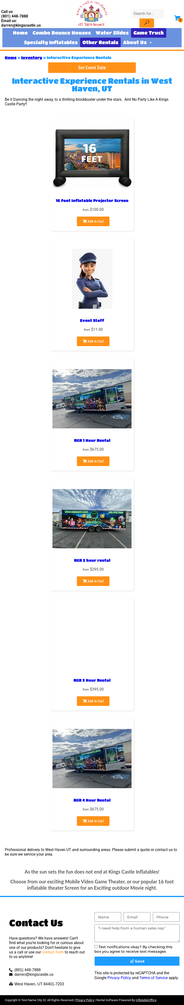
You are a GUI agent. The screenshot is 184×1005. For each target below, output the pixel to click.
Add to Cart (93, 221)
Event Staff (92, 320)
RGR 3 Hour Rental (92, 680)
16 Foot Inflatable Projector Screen (92, 200)
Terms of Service (153, 977)
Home (20, 32)
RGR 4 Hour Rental (92, 800)
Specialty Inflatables (51, 42)
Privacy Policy (119, 977)
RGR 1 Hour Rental (92, 440)
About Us (138, 42)
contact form (53, 952)
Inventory (31, 57)
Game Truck (148, 32)
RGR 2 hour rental (92, 560)
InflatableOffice (146, 1000)
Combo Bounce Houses (62, 32)
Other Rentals (100, 42)
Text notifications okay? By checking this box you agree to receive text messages (133, 949)
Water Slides (112, 32)
